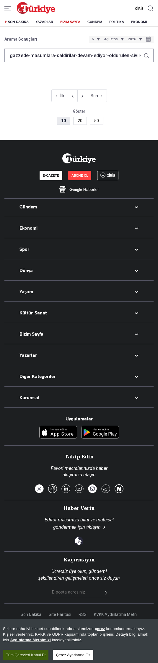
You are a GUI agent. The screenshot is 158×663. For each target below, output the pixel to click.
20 (80, 120)
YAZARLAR (44, 22)
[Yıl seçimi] (134, 39)
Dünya (26, 270)
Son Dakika (31, 614)
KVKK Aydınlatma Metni (116, 614)
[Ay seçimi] (113, 39)
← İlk (59, 95)
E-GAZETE (51, 175)
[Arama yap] (148, 54)
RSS (83, 614)
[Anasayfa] (78, 158)
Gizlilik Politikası (61, 626)
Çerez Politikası (97, 626)
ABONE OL (79, 175)
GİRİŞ (138, 8)
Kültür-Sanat (33, 313)
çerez (100, 655)
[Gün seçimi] (95, 39)
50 (96, 120)
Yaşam (26, 291)
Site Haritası (60, 614)
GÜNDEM (94, 22)
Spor (24, 249)
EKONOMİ (139, 22)
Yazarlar (28, 355)
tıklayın (93, 527)
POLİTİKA (116, 22)
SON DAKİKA (18, 22)
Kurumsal (29, 397)
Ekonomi (28, 228)
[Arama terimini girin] (75, 55)
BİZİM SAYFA (70, 22)
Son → (97, 95)
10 (63, 120)
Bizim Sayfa (31, 334)
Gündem (28, 207)
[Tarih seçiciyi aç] (148, 40)
